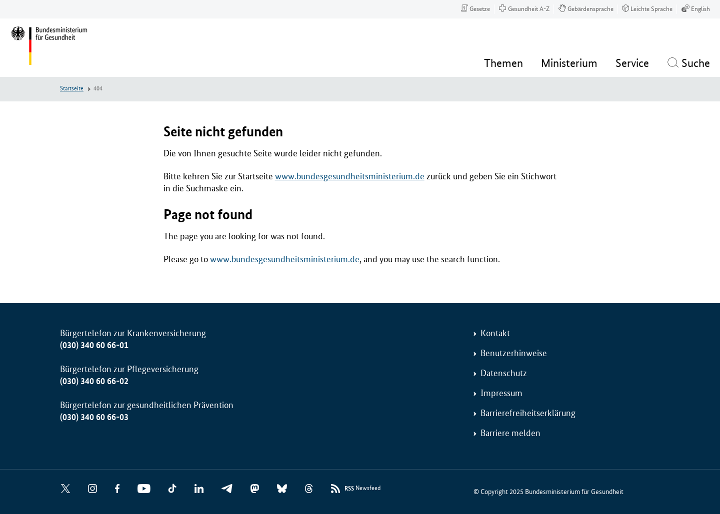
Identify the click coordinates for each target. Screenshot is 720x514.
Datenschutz (503, 373)
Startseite (72, 88)
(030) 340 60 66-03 (94, 417)
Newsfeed (362, 489)
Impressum (501, 393)
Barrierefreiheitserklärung (528, 413)
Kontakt (495, 333)
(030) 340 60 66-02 (94, 381)
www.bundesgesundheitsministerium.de (349, 176)
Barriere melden (510, 433)
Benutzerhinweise (513, 353)
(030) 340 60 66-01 (94, 345)
